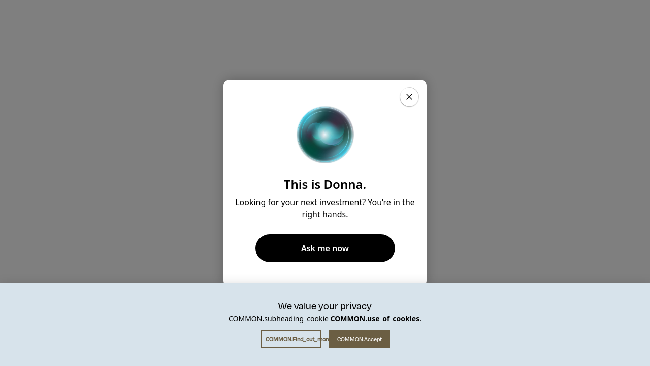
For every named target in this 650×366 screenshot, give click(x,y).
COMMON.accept (359, 339)
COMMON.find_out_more (293, 339)
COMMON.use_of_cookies (375, 318)
